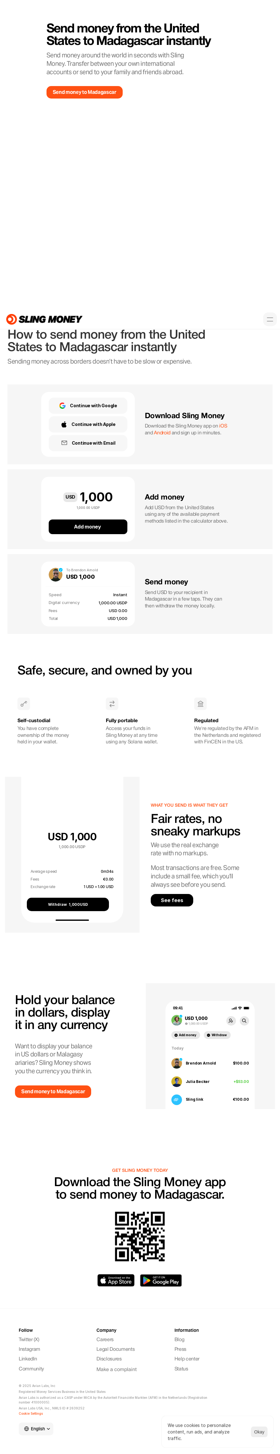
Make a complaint (116, 1370)
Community (32, 1369)
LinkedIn (28, 1359)
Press (180, 1349)
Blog (179, 1340)
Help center (186, 1359)
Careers (105, 1340)
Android (162, 433)
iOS (223, 426)
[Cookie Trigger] (31, 1413)
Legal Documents (115, 1349)
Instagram (30, 1349)
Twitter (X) (29, 1340)
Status (181, 1369)
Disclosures (108, 1359)
